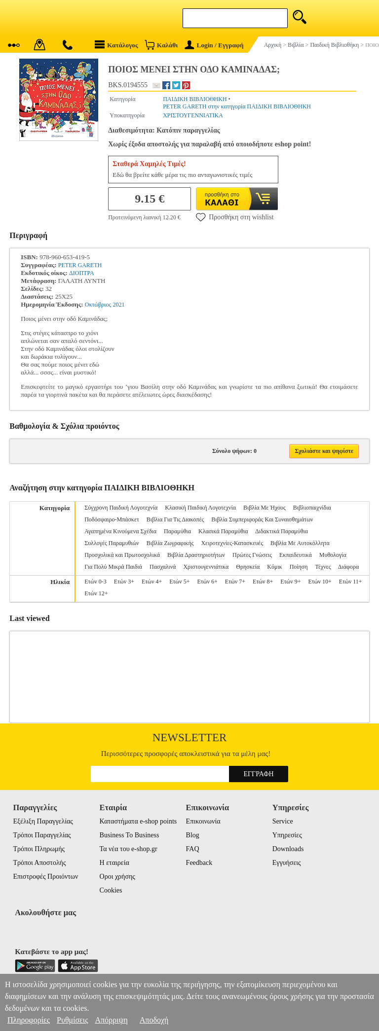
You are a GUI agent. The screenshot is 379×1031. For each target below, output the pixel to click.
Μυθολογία (332, 554)
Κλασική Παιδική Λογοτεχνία (200, 507)
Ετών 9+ (290, 581)
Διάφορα (348, 566)
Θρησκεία (248, 566)
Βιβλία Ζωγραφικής (170, 543)
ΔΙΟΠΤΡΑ (81, 273)
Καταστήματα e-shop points (138, 821)
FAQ (192, 849)
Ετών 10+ (319, 581)
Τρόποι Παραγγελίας (42, 835)
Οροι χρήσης (117, 876)
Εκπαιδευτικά (295, 554)
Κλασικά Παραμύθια (223, 531)
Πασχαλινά (163, 566)
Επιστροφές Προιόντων (45, 876)
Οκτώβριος (98, 304)
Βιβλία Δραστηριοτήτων (196, 554)
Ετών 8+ (263, 581)
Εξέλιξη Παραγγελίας (43, 821)
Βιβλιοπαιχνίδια (312, 507)
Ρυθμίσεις (72, 1020)
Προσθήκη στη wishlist (234, 216)
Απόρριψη (111, 1020)
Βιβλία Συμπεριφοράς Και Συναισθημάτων (262, 519)
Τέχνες (323, 566)
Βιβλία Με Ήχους (264, 507)
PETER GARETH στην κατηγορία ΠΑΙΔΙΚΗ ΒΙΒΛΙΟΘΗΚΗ (237, 106)
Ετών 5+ (179, 581)
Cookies (111, 890)
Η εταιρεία (114, 862)
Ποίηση (299, 566)
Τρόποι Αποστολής (39, 862)
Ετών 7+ (235, 581)
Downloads (288, 849)
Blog (192, 835)
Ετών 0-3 (95, 581)
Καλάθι (161, 44)
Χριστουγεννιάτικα (205, 566)
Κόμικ (274, 566)
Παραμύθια (177, 531)
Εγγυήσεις (286, 862)
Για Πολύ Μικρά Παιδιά (113, 566)
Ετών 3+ (124, 581)
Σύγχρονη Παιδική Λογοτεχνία (120, 507)
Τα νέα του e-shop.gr (128, 849)
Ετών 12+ (96, 593)
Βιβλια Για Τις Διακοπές (175, 519)
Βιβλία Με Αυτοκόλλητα (300, 543)
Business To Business (129, 835)
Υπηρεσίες (287, 835)
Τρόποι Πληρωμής (39, 849)
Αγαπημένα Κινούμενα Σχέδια (120, 531)
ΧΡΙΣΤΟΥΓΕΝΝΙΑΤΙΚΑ (193, 115)
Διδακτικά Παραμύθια (281, 531)
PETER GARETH (80, 265)
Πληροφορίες (28, 1020)
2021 (119, 304)
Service (282, 821)
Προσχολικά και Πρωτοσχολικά (122, 554)
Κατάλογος (116, 44)
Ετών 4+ (152, 581)
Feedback (199, 862)
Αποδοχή (154, 1020)
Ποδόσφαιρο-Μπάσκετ (111, 519)
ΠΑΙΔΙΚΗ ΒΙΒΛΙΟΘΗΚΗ (195, 99)
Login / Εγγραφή (214, 45)
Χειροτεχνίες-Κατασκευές (232, 543)
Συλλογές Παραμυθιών (111, 543)
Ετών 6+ (207, 581)
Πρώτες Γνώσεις (252, 554)
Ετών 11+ (350, 581)
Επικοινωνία (203, 821)
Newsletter (189, 737)
